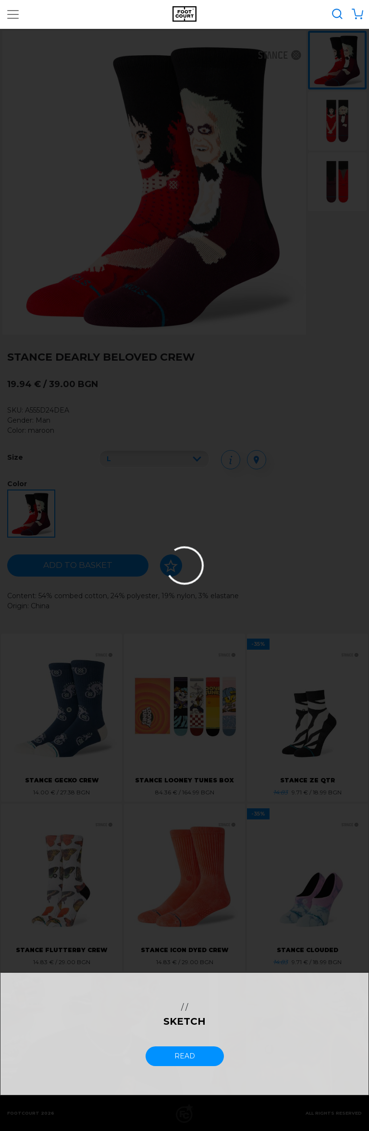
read (184, 1056)
